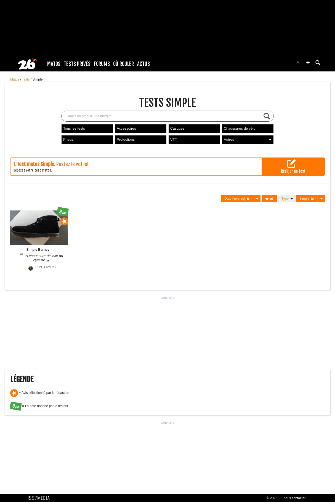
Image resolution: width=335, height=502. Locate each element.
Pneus (68, 139)
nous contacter (294, 498)
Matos (53, 64)
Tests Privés (77, 64)
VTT (173, 139)
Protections (126, 139)
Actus (143, 64)
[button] (308, 63)
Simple (38, 79)
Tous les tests (74, 128)
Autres (248, 139)
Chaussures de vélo (240, 128)
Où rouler (123, 64)
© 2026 (272, 498)
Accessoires (126, 128)
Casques (177, 128)
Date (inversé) (237, 199)
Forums (102, 64)
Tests (26, 79)
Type (287, 199)
